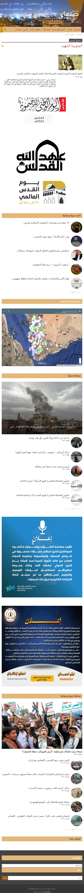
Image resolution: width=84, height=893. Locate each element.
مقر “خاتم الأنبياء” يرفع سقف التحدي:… (51, 236)
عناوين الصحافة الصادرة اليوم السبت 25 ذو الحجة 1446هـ (42, 495)
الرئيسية (77, 30)
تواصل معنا (75, 839)
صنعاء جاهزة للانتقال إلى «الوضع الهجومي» (49, 802)
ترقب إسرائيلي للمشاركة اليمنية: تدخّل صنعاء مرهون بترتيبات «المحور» (35, 774)
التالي (72, 292)
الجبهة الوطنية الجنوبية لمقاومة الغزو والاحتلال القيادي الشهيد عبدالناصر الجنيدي (49, 73)
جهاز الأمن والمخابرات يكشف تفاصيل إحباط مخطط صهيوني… (40, 278)
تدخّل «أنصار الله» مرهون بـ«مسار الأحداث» (48, 788)
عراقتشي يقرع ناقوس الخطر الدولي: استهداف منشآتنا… (42, 250)
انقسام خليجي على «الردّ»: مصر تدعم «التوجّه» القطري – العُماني (38, 816)
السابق (79, 292)
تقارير (25, 30)
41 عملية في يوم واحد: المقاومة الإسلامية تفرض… (46, 222)
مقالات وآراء (34, 30)
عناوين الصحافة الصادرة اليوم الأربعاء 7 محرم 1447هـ (44, 480)
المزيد (18, 30)
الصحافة (47, 30)
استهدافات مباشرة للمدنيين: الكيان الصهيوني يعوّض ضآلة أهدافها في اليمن (42, 427)
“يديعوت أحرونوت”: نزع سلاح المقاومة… (50, 264)
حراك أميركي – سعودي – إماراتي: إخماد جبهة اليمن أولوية (42, 452)
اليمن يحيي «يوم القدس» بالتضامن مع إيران (48, 760)
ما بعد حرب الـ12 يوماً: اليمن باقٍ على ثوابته (49, 438)
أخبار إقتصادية (58, 30)
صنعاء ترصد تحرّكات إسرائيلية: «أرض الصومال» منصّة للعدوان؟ (52, 751)
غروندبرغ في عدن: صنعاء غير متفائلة (52, 466)
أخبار (70, 30)
